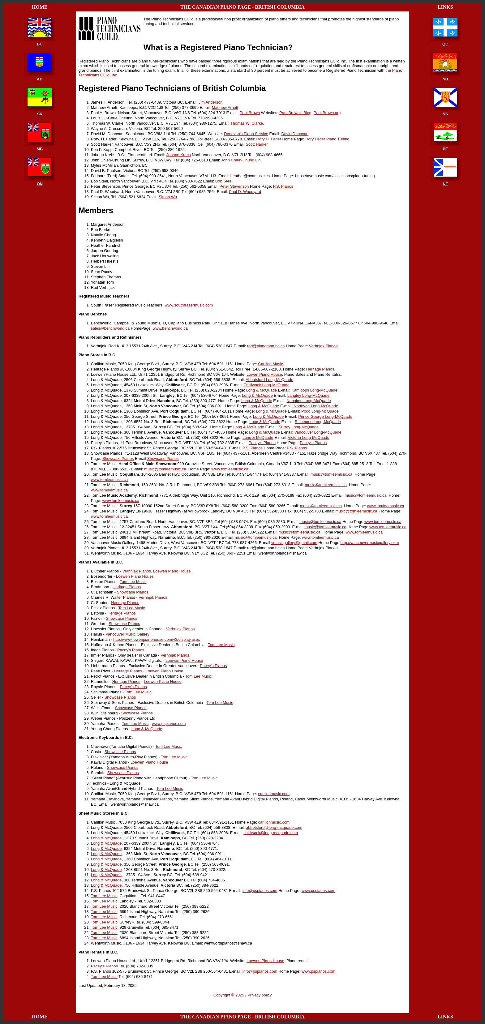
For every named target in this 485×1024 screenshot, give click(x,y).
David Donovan (295, 133)
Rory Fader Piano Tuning (327, 139)
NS (445, 114)
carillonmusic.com (274, 793)
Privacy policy (259, 995)
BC (39, 44)
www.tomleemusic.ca (229, 469)
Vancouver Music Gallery (127, 634)
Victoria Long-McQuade (308, 437)
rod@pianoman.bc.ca (266, 346)
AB (39, 79)
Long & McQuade (261, 390)
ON (40, 184)
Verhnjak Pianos (323, 346)
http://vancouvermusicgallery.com (369, 542)
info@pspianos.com (259, 890)
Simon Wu (168, 197)
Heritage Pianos (320, 369)
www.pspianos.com (169, 723)
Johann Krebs (178, 154)
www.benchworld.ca (170, 328)
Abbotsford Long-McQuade (269, 379)
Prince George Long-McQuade (325, 416)
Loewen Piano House (172, 571)
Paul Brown (250, 112)
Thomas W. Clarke (246, 123)
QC (445, 44)
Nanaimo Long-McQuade (309, 400)
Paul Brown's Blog (295, 112)
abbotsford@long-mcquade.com (274, 827)
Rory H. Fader (268, 139)
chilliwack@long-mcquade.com (270, 832)
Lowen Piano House (264, 374)
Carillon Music (270, 364)
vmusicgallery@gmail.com (294, 542)
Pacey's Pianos (262, 442)
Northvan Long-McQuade (316, 406)
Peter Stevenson (234, 186)
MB (39, 149)
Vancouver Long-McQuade (317, 432)
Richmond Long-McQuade (318, 421)
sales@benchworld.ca (110, 328)
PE (445, 149)
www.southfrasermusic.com (189, 305)
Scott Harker (257, 144)
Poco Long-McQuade (320, 411)
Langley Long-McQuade (308, 395)
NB (445, 79)
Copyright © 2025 (228, 995)
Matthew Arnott (225, 107)
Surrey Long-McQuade (299, 427)
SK (39, 114)
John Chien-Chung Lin (240, 160)
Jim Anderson (211, 102)
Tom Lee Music (133, 581)
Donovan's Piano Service (246, 133)
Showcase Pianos (118, 458)
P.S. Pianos (283, 186)
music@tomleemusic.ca (165, 469)
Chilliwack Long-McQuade (266, 385)
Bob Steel (224, 181)
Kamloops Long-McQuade (314, 390)
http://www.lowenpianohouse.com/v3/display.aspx (156, 639)
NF (445, 184)
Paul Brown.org (327, 112)
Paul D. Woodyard (245, 191)
